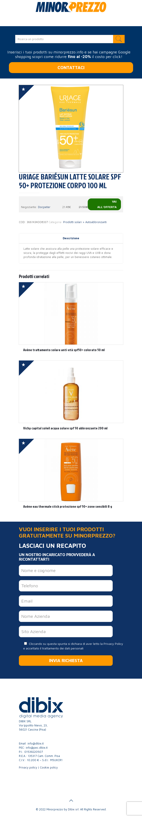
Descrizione (71, 238)
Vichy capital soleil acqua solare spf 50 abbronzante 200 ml (65, 428)
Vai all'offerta (107, 204)
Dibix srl (73, 809)
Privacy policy (28, 767)
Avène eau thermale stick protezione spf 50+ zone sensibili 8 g (67, 506)
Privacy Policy (113, 644)
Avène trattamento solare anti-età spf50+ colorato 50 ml (64, 349)
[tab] (71, 238)
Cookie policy (49, 767)
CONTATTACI (71, 67)
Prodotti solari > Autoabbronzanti (85, 222)
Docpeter (44, 207)
